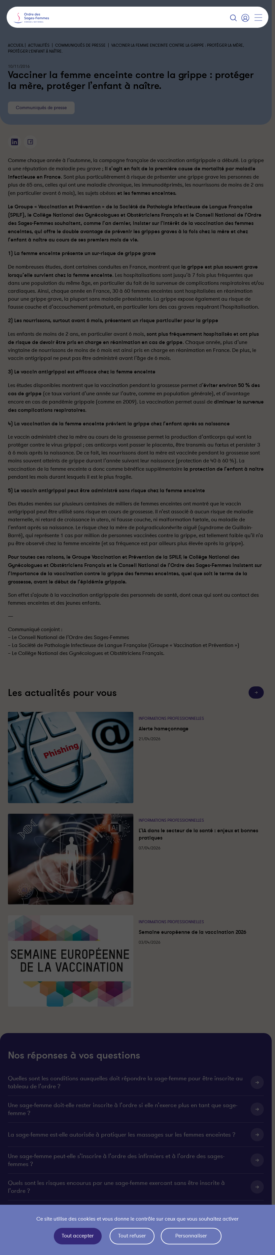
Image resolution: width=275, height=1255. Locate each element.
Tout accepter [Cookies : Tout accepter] (78, 1235)
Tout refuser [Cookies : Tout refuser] (132, 1235)
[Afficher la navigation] (258, 18)
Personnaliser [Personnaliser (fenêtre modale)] (191, 1235)
